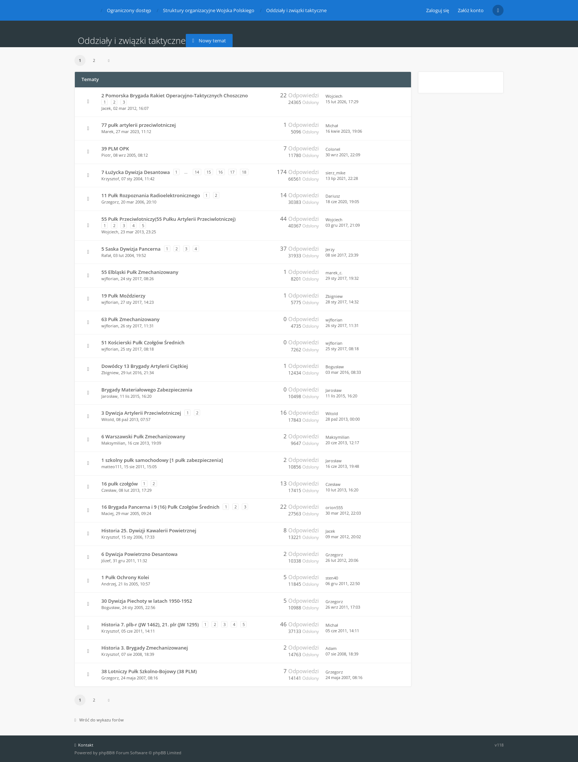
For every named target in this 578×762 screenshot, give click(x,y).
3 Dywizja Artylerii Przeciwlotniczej (141, 413)
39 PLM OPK (115, 148)
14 (197, 172)
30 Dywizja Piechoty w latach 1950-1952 (146, 601)
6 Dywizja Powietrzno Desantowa (139, 554)
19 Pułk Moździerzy (123, 295)
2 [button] (94, 60)
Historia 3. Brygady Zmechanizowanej (144, 647)
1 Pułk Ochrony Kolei (125, 577)
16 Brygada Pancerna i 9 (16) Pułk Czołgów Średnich (160, 507)
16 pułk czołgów (119, 483)
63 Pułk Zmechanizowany (130, 319)
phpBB (105, 752)
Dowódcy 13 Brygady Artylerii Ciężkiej (144, 366)
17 (232, 172)
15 (208, 172)
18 (244, 172)
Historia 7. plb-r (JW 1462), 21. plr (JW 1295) (150, 624)
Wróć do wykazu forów (99, 720)
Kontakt (83, 745)
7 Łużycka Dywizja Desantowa (135, 172)
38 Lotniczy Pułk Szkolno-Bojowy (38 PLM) (149, 671)
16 (220, 172)
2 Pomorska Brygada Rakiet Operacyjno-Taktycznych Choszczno (174, 95)
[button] (108, 60)
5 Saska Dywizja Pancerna (131, 249)
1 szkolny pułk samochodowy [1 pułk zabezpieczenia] (162, 460)
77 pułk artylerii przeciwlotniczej (138, 125)
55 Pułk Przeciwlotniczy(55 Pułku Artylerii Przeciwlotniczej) (168, 219)
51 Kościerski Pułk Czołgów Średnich (142, 342)
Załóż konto (471, 10)
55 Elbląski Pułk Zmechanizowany (139, 272)
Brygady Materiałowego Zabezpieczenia (146, 389)
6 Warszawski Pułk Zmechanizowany (143, 436)
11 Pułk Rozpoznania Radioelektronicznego (150, 195)
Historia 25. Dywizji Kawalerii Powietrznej (148, 530)
